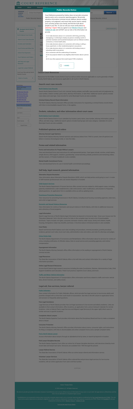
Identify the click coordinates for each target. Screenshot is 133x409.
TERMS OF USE (50, 30)
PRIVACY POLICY (77, 28)
